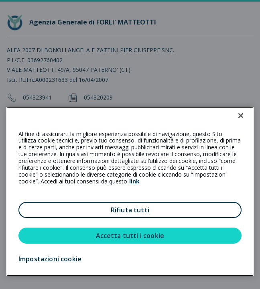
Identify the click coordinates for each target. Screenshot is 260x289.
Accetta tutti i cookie (130, 235)
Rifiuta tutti (130, 210)
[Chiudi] (241, 115)
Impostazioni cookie (49, 258)
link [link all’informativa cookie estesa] (134, 181)
